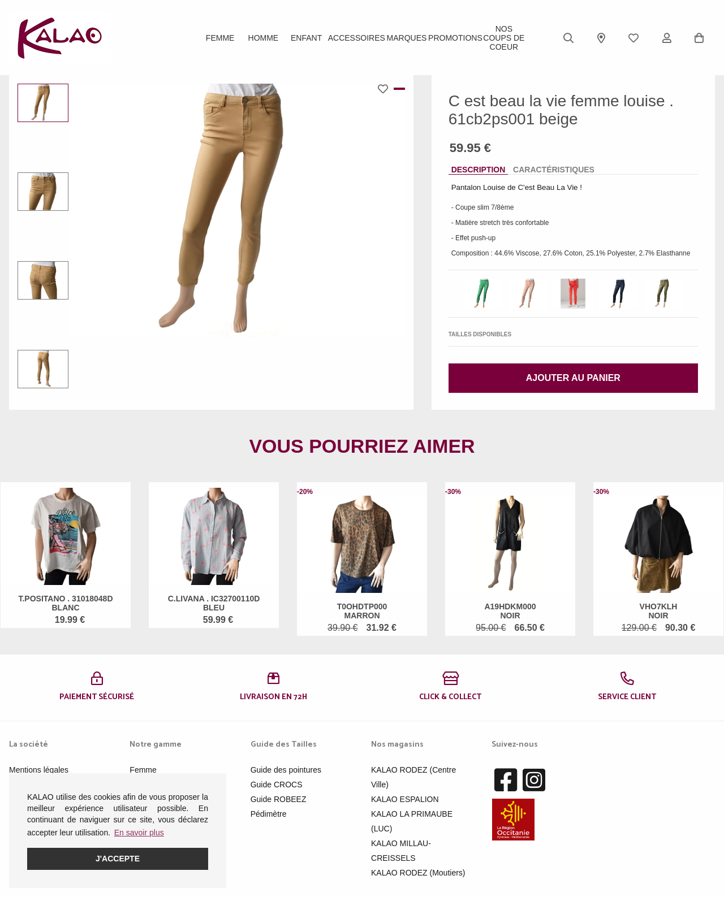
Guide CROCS (277, 784)
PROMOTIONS (455, 37)
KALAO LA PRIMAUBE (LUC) (412, 821)
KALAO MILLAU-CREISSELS (401, 851)
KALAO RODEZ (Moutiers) (418, 872)
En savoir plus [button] (139, 832)
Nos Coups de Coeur (503, 37)
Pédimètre (269, 813)
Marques (407, 37)
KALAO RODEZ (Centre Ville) (413, 777)
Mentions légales (38, 769)
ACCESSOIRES (356, 37)
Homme (263, 37)
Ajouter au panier (573, 378)
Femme (220, 37)
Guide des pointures (286, 769)
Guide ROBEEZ (279, 799)
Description (478, 169)
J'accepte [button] (118, 858)
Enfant (306, 37)
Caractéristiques (553, 169)
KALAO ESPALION (405, 799)
